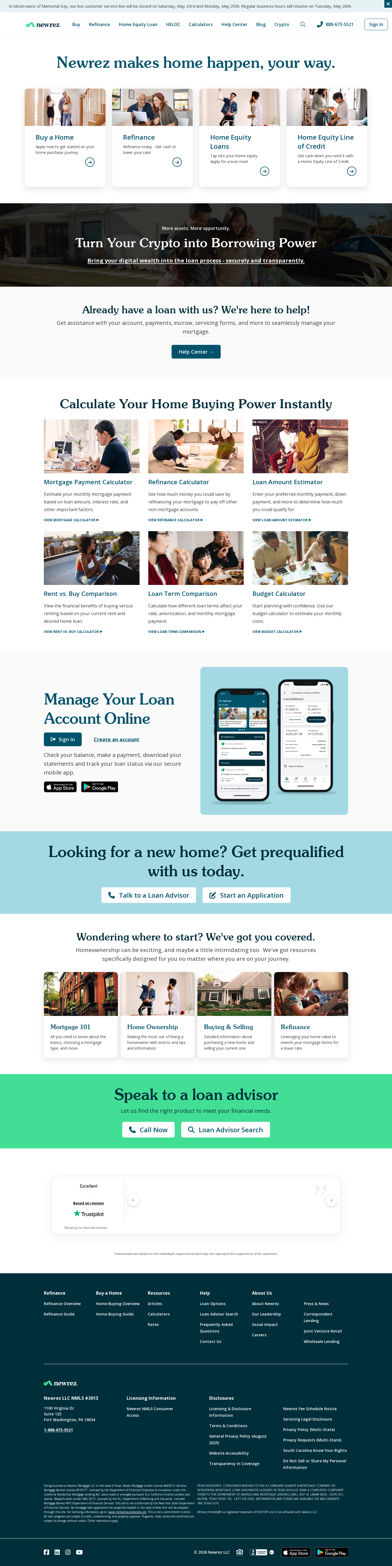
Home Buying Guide (114, 1314)
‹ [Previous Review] (133, 1199)
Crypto (281, 24)
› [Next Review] (331, 1199)
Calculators (201, 24)
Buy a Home (109, 1293)
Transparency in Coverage (234, 1463)
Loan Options (213, 1303)
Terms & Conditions (228, 1425)
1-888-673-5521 (58, 1429)
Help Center (234, 24)
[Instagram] (67, 1552)
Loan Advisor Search (225, 1129)
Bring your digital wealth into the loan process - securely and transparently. (196, 260)
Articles (155, 1303)
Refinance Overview (62, 1303)
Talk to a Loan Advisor (148, 895)
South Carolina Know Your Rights (315, 1450)
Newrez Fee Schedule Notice (310, 1408)
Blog (261, 24)
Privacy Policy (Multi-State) (309, 1429)
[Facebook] (46, 1552)
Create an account (116, 739)
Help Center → (196, 351)
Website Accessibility (229, 1453)
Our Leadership (266, 1314)
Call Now (148, 1129)
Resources (159, 1293)
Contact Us (210, 1341)
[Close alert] (388, 4)
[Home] (43, 24)
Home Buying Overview (118, 1303)
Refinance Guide (59, 1314)
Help (205, 1293)
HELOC (173, 24)
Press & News (316, 1303)
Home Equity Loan (138, 24)
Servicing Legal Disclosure (307, 1419)
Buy (76, 24)
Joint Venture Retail (323, 1331)
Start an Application (246, 895)
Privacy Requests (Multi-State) (312, 1440)
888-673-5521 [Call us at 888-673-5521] (335, 24)
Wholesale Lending (321, 1341)
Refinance (99, 24)
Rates (153, 1324)
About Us (262, 1293)
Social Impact (265, 1324)
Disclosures (221, 1398)
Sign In (376, 24)
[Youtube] (79, 1552)
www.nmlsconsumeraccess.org (127, 1512)
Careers (259, 1334)
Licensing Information (151, 1398)
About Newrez (265, 1303)
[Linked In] (57, 1552)
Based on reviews (88, 1203)
